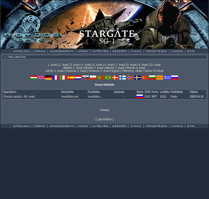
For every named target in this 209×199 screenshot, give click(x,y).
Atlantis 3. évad (114, 67)
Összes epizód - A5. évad (19, 96)
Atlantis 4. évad (135, 67)
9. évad (143, 64)
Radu (174, 96)
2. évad (63, 64)
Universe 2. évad (99, 70)
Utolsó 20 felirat (153, 70)
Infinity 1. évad (54, 70)
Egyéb (115, 70)
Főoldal (104, 110)
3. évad (75, 64)
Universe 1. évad (76, 70)
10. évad (155, 64)
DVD (148, 96)
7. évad (120, 64)
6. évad (108, 64)
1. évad (52, 64)
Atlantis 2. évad (93, 67)
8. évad (131, 64)
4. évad (86, 64)
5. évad (97, 64)
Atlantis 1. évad (72, 67)
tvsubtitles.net (69, 96)
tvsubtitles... (95, 96)
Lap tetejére (104, 119)
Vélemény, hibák (132, 70)
